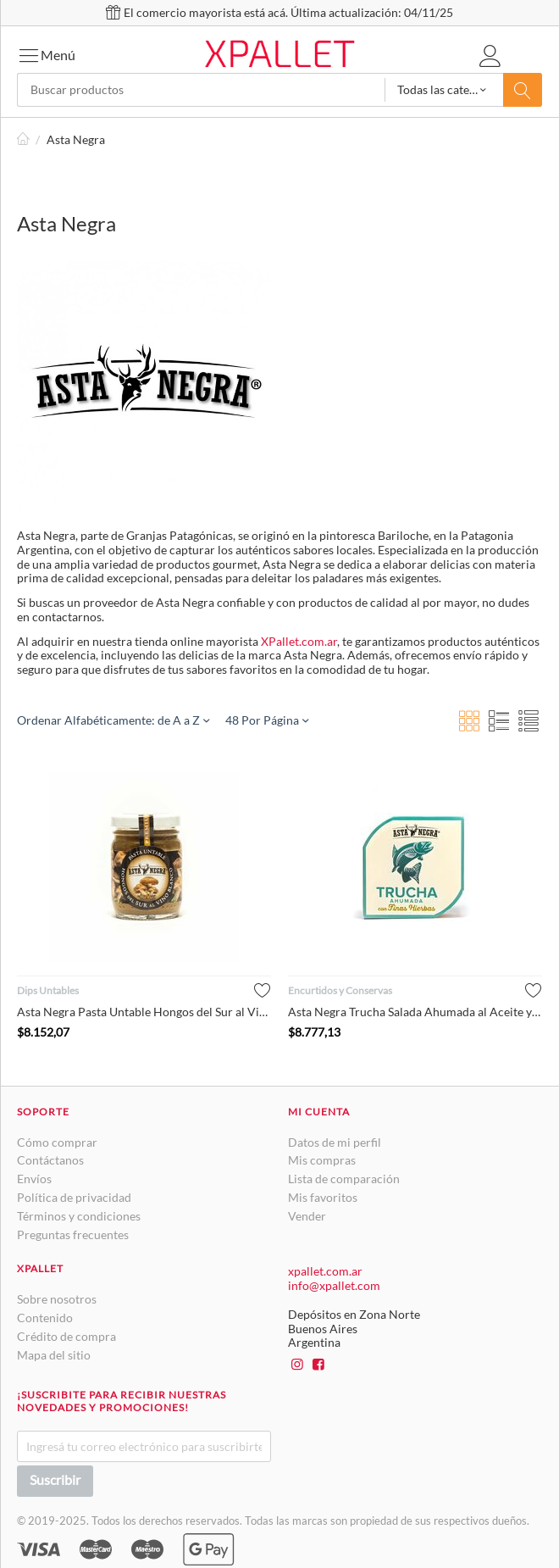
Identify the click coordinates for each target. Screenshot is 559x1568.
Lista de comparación (344, 1178)
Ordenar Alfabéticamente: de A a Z (113, 720)
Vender (307, 1216)
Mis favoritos (322, 1197)
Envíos (34, 1178)
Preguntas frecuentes (73, 1234)
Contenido (45, 1317)
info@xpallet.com (334, 1285)
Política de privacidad (74, 1197)
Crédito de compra (66, 1336)
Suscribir (55, 1479)
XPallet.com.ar (299, 641)
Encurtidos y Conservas (340, 990)
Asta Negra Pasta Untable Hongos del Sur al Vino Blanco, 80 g (144, 1011)
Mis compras (322, 1160)
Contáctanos (50, 1160)
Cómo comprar (57, 1142)
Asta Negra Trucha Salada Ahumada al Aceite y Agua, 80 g (415, 1011)
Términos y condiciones (79, 1216)
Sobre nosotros (57, 1299)
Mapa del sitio (54, 1355)
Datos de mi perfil (334, 1142)
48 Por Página (266, 720)
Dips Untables (48, 990)
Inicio (23, 139)
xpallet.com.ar (325, 1271)
